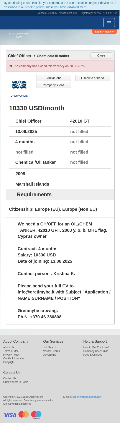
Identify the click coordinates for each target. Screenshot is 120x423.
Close (101, 55)
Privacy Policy (11, 354)
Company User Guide (95, 351)
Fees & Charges (92, 354)
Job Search (49, 347)
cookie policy (35, 7)
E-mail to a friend (92, 78)
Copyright (8, 362)
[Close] (115, 2)
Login (98, 31)
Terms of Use (11, 351)
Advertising (49, 354)
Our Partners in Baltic (15, 382)
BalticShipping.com (19, 35)
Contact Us (9, 378)
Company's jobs (53, 85)
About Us (8, 347)
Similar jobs (53, 78)
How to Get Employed (96, 347)
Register (110, 31)
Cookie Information (14, 358)
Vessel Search (51, 351)
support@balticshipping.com (86, 396)
